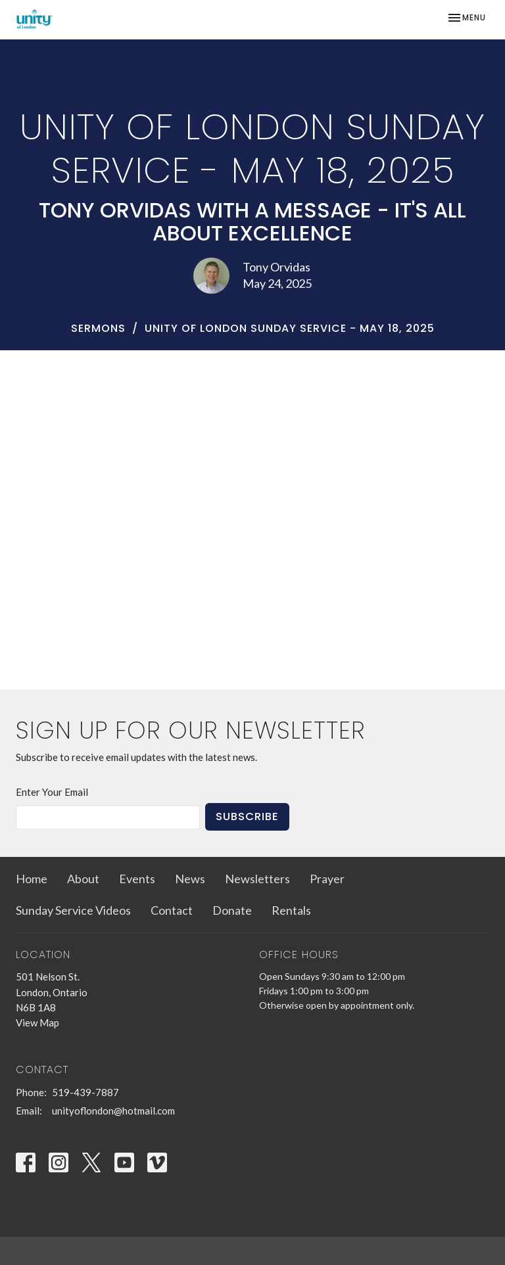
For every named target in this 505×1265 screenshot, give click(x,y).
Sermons (98, 328)
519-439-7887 (85, 1092)
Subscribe (247, 816)
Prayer (327, 878)
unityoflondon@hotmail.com (113, 1110)
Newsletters (257, 878)
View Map (37, 1022)
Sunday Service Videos (73, 910)
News (190, 878)
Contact (172, 910)
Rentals (291, 910)
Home (31, 878)
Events (137, 878)
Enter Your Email (52, 792)
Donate (232, 910)
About (83, 878)
